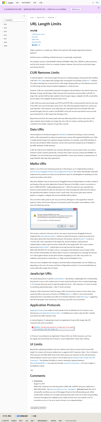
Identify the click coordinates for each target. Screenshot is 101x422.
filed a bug (84, 297)
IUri (88, 80)
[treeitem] (13, 24)
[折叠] (24, 16)
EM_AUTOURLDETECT (38, 363)
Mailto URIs (35, 39)
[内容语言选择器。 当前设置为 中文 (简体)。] (7, 416)
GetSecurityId (43, 247)
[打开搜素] (93, 2)
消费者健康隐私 (42, 421)
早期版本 (14, 421)
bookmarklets (59, 279)
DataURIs (62, 134)
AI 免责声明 (5, 421)
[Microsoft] (3, 2)
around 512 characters (71, 363)
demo (68, 294)
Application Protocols (37, 310)
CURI (39, 80)
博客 (20, 421)
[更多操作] (96, 17)
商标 (60, 421)
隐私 (32, 421)
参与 (27, 421)
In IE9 (32, 284)
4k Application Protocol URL (50, 313)
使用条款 (53, 421)
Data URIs (35, 37)
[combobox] (13, 20)
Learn (32, 17)
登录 (97, 2)
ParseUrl (81, 239)
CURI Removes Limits (38, 34)
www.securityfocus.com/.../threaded (62, 389)
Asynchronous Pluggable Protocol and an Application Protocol (51, 172)
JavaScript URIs (36, 42)
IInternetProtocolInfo (48, 236)
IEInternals (51, 17)
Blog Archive (41, 17)
